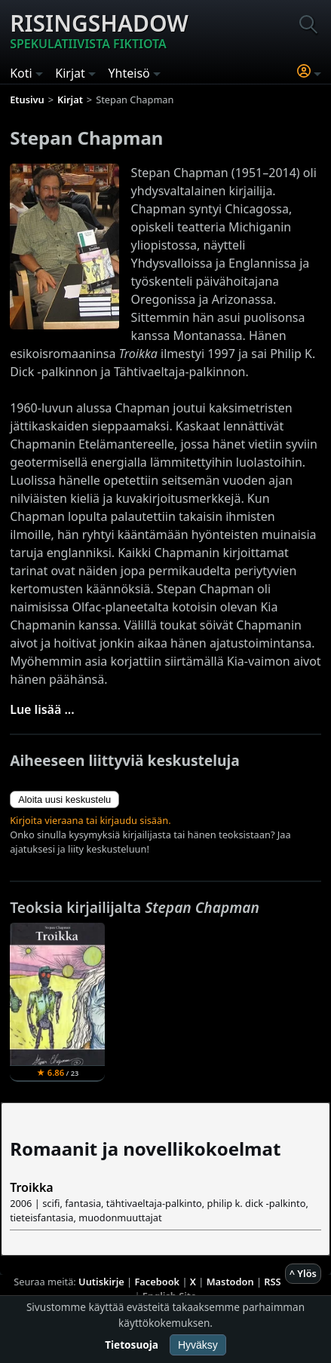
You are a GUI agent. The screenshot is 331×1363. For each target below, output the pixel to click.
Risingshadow (99, 30)
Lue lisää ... (42, 709)
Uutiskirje (101, 1281)
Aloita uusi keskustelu (64, 799)
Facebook (156, 1281)
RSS (272, 1281)
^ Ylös (303, 1273)
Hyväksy (198, 1345)
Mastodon (230, 1281)
